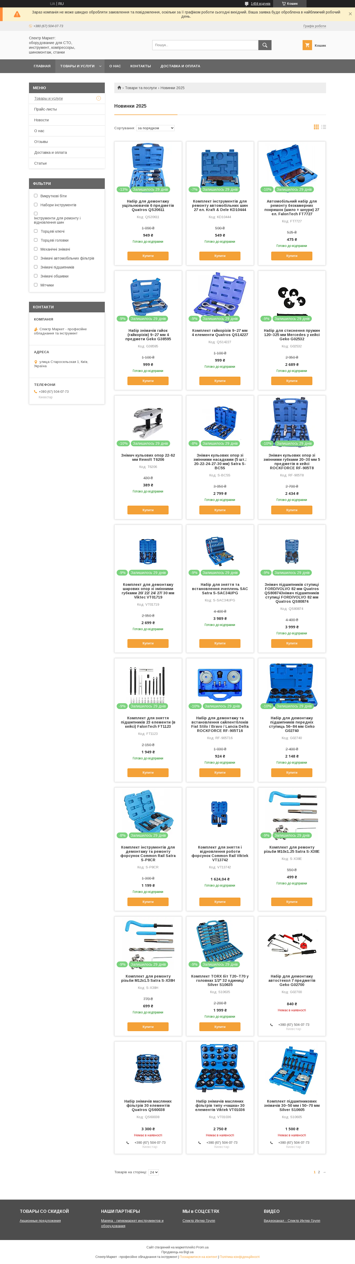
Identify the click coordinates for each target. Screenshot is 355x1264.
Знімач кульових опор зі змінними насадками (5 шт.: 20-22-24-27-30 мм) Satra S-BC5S (220, 461)
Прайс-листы (45, 109)
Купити (148, 256)
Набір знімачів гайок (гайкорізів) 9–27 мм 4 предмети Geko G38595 (148, 334)
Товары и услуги (77, 66)
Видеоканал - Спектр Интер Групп (292, 1221)
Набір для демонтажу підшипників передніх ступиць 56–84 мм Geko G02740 (292, 724)
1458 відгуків (260, 4)
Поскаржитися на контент (198, 1257)
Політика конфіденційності (240, 1257)
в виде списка (323, 128)
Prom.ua (202, 1247)
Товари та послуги (141, 88)
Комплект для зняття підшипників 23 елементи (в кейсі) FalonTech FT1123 (148, 722)
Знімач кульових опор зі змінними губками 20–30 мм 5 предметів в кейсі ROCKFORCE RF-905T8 (292, 461)
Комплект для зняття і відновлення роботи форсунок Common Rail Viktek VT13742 (219, 853)
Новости (41, 120)
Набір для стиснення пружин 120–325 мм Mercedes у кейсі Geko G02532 (292, 334)
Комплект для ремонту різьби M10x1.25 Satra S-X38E (292, 849)
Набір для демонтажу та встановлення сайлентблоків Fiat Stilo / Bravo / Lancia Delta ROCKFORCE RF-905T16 (220, 724)
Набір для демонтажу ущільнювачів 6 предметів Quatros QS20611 (148, 205)
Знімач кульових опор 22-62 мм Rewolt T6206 (148, 457)
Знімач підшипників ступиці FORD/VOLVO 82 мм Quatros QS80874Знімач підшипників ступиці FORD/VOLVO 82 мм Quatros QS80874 (291, 593)
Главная (42, 66)
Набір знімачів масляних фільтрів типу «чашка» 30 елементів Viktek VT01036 (220, 1105)
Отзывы (41, 142)
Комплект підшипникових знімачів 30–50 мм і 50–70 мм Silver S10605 (292, 1105)
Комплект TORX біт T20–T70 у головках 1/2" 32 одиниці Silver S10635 (220, 980)
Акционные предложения (40, 1221)
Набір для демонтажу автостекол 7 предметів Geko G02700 (291, 980)
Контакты (140, 66)
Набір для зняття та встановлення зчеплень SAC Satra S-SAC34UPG (220, 588)
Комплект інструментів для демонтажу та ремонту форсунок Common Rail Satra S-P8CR (148, 853)
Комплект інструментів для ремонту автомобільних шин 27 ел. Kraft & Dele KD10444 (220, 205)
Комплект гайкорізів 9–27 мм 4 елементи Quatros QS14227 (220, 332)
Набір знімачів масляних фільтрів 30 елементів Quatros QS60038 (148, 1105)
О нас (115, 66)
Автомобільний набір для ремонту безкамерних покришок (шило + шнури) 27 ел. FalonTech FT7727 (291, 207)
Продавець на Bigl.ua (177, 1252)
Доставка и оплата (180, 66)
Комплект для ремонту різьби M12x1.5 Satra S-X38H (148, 978)
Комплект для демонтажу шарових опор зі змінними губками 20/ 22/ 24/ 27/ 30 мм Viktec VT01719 (148, 590)
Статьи (40, 163)
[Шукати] (265, 45)
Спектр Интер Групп (199, 1221)
